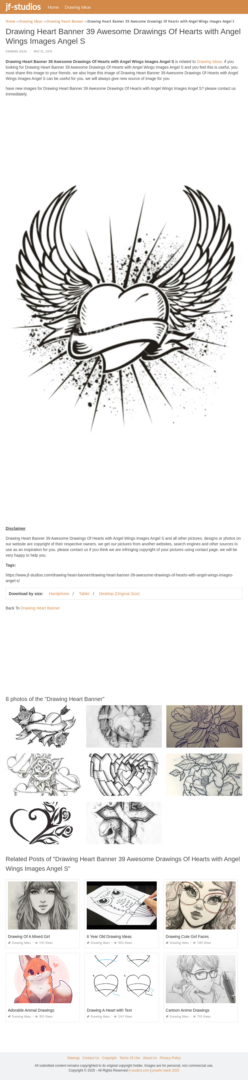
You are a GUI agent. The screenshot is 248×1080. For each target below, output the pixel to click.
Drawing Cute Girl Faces (187, 936)
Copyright (109, 1058)
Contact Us (90, 1058)
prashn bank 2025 (165, 1070)
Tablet (84, 593)
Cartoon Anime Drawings (188, 1010)
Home (53, 7)
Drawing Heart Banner (40, 608)
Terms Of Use (129, 1058)
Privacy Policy (170, 1058)
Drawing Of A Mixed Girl (29, 936)
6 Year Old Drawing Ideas (109, 936)
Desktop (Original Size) (119, 593)
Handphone (59, 593)
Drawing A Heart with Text (109, 1010)
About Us (150, 1058)
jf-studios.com (139, 1070)
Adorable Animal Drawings (31, 1010)
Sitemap (73, 1058)
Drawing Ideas (78, 7)
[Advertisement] (124, 140)
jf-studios (23, 6)
